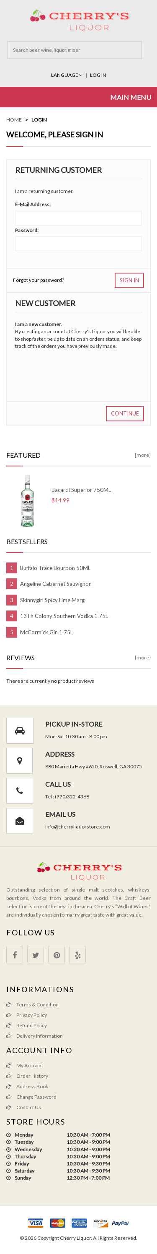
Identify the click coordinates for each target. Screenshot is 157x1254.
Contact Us (23, 1107)
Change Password (31, 1097)
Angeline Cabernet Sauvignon (56, 583)
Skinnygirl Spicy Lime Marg (52, 600)
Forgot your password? (38, 280)
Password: (27, 230)
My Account (24, 1065)
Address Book (27, 1086)
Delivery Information (34, 1036)
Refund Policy (26, 1025)
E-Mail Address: (33, 204)
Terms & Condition (32, 1004)
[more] (143, 455)
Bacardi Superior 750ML (81, 489)
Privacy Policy (26, 1015)
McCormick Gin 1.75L (46, 632)
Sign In (129, 280)
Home (14, 120)
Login (39, 120)
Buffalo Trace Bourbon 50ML (55, 568)
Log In (98, 75)
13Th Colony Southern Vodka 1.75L (64, 616)
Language (67, 75)
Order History (27, 1076)
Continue (125, 413)
